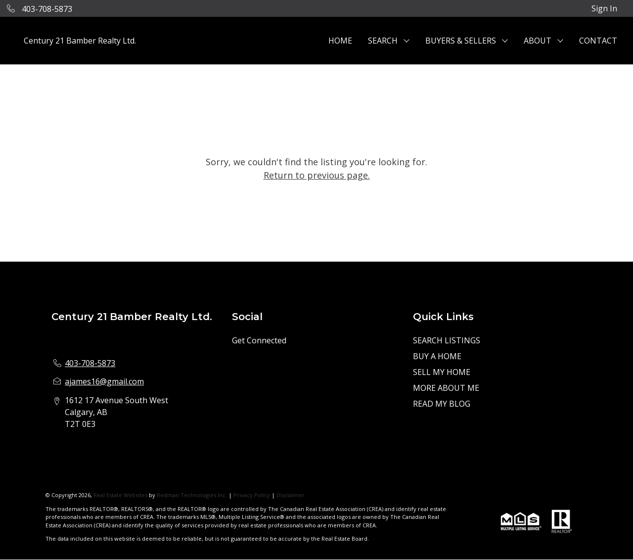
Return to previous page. (317, 175)
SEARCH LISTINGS (446, 340)
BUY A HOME (437, 356)
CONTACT (598, 40)
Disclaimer (290, 495)
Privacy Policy (251, 495)
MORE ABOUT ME (446, 387)
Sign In (604, 8)
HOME (340, 40)
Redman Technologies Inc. (192, 495)
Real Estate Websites (121, 495)
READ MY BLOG (441, 403)
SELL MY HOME (441, 372)
